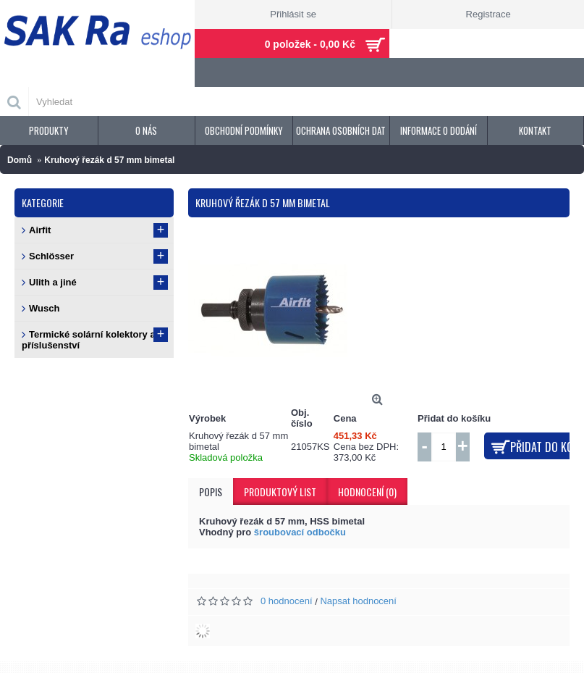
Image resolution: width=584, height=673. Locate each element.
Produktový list (280, 491)
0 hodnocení (287, 600)
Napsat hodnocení (358, 600)
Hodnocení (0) (367, 491)
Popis (210, 491)
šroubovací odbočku (300, 532)
